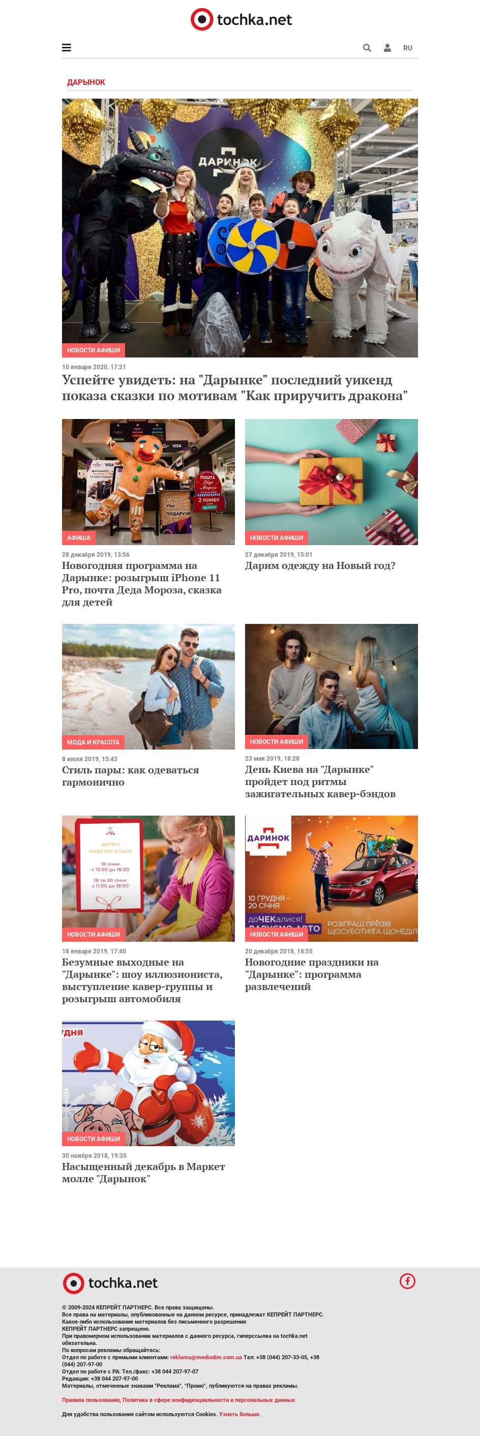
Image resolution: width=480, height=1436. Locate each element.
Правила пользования (90, 1400)
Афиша (79, 538)
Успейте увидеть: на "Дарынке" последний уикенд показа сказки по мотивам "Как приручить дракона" (236, 387)
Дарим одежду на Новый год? (320, 565)
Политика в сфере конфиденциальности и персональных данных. (209, 1400)
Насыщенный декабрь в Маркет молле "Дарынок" (143, 1172)
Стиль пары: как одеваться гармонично (130, 776)
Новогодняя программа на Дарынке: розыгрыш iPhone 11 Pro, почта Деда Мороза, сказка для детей (142, 583)
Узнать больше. (240, 1414)
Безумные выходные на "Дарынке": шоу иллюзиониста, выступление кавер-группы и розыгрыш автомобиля (142, 980)
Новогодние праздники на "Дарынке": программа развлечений (312, 974)
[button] (387, 48)
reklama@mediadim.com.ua (206, 1357)
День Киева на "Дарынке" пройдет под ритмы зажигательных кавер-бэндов (320, 781)
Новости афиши (93, 350)
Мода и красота (93, 742)
